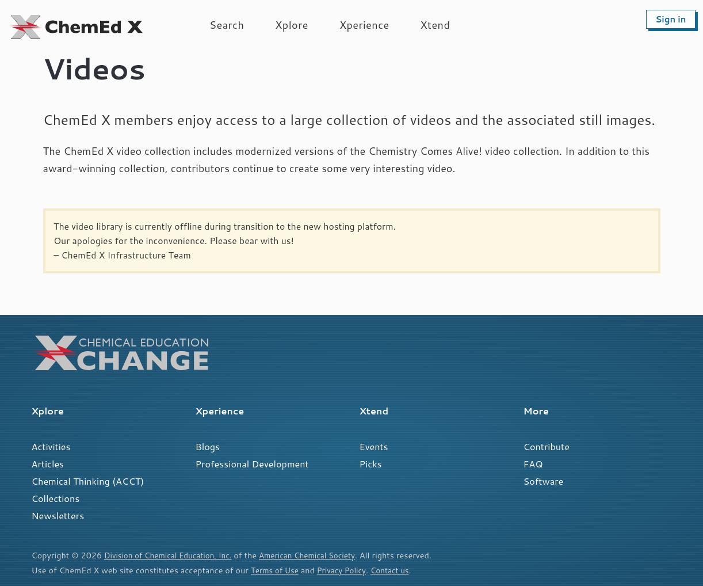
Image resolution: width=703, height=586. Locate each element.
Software (544, 481)
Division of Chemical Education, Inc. (172, 555)
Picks (371, 463)
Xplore (291, 24)
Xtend (435, 24)
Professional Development (252, 463)
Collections (56, 498)
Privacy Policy (346, 570)
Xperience (364, 24)
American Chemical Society (320, 555)
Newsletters (58, 515)
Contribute (547, 446)
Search (226, 24)
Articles (48, 463)
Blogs (208, 446)
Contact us (398, 570)
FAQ (533, 463)
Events (374, 446)
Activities (51, 446)
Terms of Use (276, 570)
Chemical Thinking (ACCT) (88, 481)
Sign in (670, 19)
